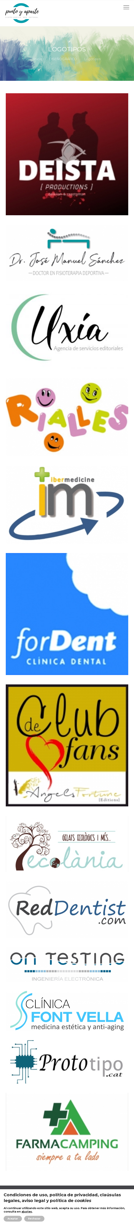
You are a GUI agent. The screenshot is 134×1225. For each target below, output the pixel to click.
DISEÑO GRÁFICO (63, 59)
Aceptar (12, 1218)
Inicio (37, 59)
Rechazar (34, 1218)
